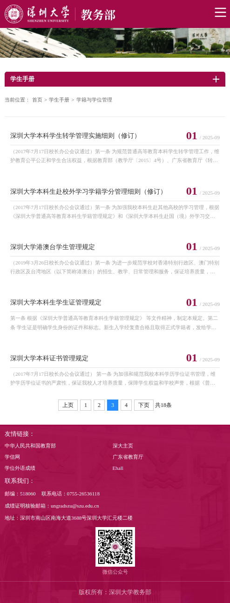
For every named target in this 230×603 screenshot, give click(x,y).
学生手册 (59, 99)
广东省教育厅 (128, 457)
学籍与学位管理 (94, 99)
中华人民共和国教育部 (30, 445)
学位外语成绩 (20, 468)
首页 (37, 99)
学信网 (12, 457)
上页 (68, 405)
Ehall (118, 468)
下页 (143, 405)
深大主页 (123, 445)
